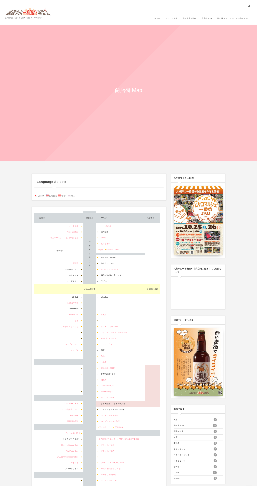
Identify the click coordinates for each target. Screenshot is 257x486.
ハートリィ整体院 (108, 475)
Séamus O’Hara (112, 250)
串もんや (74, 463)
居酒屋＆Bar (195, 425)
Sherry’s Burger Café (69, 445)
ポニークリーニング (109, 481)
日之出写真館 (73, 303)
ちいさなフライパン (109, 270)
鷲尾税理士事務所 (108, 368)
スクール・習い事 (195, 455)
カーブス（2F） (72, 344)
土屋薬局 (74, 263)
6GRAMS (119, 427)
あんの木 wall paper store (68, 457)
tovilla (103, 238)
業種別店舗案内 (189, 18)
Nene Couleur (73, 232)
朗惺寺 (104, 380)
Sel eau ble (73, 315)
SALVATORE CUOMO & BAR (113, 463)
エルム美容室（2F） (69, 410)
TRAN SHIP (73, 416)
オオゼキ (74, 350)
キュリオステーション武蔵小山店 (64, 238)
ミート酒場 (73, 226)
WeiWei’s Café (72, 451)
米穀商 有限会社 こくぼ (111, 469)
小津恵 (104, 362)
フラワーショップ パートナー (114, 333)
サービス (195, 466)
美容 (195, 419)
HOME (157, 18)
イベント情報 (171, 18)
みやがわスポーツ (108, 339)
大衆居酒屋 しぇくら (70, 327)
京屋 (77, 321)
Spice (103, 356)
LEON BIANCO (107, 386)
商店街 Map (207, 18)
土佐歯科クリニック (107, 439)
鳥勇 (101, 250)
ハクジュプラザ (107, 398)
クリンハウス (106, 344)
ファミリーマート (71, 404)
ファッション (195, 449)
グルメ (195, 472)
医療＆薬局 (195, 431)
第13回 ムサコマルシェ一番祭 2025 (232, 18)
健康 (195, 437)
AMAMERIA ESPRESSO (129, 439)
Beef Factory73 (107, 392)
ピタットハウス (107, 445)
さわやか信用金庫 (73, 433)
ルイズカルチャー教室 (110, 421)
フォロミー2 (104, 427)
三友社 (104, 315)
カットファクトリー (109, 416)
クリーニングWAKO (109, 327)
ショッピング (195, 460)
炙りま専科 (105, 244)
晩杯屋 (108, 226)
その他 (195, 478)
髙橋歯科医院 (73, 421)
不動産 (195, 443)
